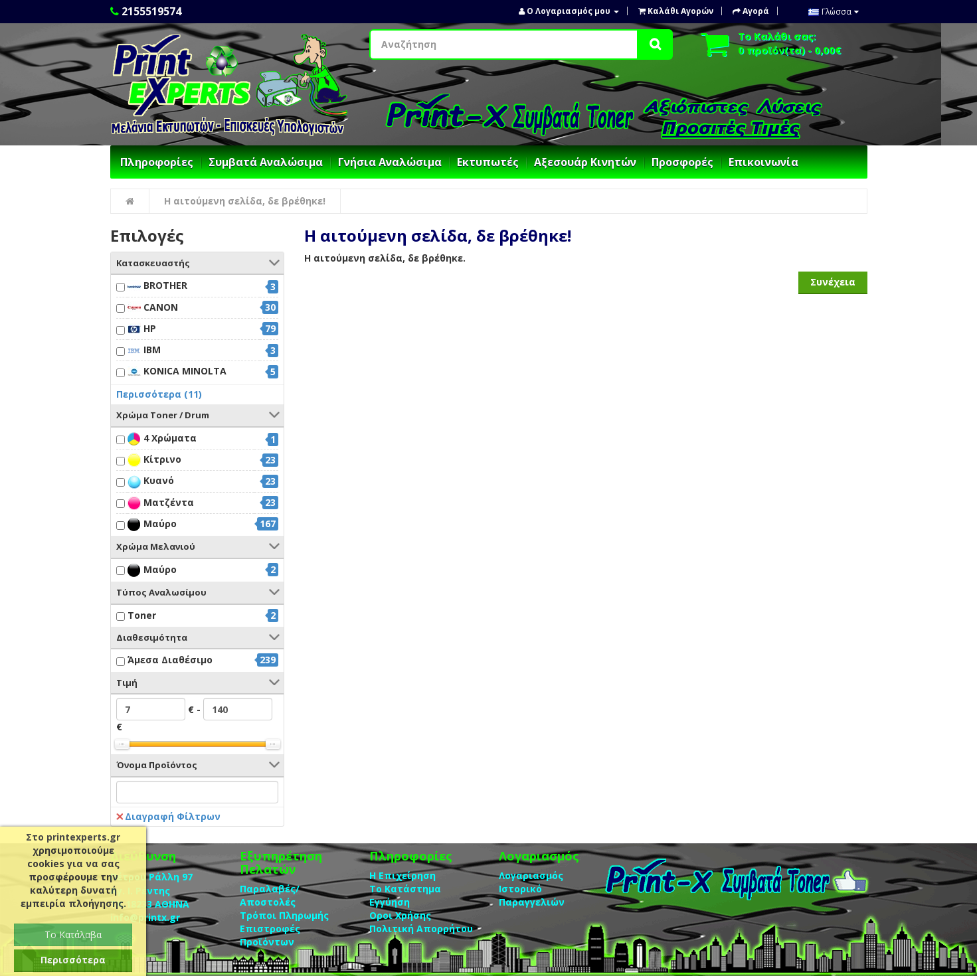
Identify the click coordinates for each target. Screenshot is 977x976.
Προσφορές (682, 162)
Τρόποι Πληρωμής (284, 915)
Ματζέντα (161, 503)
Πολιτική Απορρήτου (421, 928)
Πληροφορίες (156, 162)
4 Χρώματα (162, 439)
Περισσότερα (73, 959)
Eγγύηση (389, 902)
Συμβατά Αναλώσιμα (266, 162)
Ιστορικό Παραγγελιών (532, 895)
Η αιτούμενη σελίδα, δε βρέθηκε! (244, 201)
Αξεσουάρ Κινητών (585, 162)
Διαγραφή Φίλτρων (168, 816)
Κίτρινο (154, 460)
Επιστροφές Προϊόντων (270, 935)
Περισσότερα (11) (159, 394)
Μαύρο (152, 524)
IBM (144, 350)
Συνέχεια (832, 282)
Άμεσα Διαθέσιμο (170, 659)
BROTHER (157, 286)
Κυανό (151, 481)
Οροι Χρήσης (400, 915)
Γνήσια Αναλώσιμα (390, 162)
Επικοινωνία (763, 162)
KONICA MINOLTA (177, 371)
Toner (142, 615)
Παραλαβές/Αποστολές (270, 895)
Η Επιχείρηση (402, 875)
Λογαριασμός (531, 875)
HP (142, 329)
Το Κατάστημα (405, 888)
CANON (153, 308)
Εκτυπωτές (488, 162)
